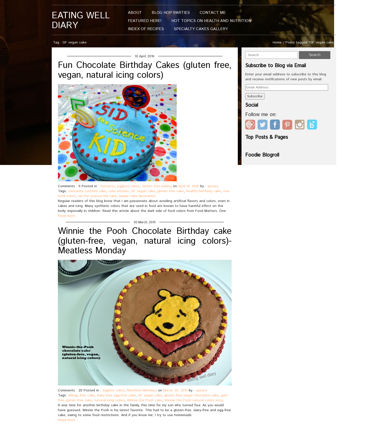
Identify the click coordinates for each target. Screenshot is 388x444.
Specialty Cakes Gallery (201, 29)
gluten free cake (170, 191)
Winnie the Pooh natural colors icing (194, 400)
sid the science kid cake (97, 196)
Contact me (213, 13)
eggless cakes (128, 186)
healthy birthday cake (203, 191)
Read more (66, 215)
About (135, 13)
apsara (212, 186)
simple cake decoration (137, 196)
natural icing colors (109, 400)
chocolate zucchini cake (87, 191)
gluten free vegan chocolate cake (191, 395)
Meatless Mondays (142, 390)
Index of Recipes (146, 29)
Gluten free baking (157, 186)
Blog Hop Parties (171, 13)
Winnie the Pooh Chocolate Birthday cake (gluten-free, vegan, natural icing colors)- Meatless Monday (145, 241)
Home (277, 42)
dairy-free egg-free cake (116, 395)
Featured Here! (145, 21)
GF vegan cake (143, 191)
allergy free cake (81, 395)
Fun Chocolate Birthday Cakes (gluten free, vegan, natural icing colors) (145, 70)
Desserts (107, 186)
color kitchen (118, 191)
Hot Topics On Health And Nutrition (211, 21)
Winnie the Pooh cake (144, 400)
